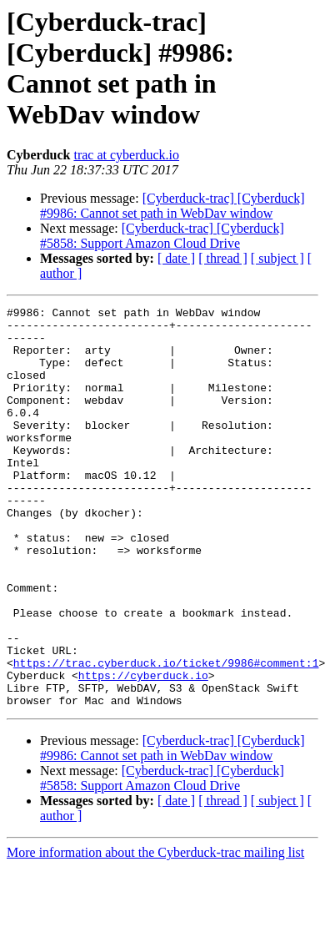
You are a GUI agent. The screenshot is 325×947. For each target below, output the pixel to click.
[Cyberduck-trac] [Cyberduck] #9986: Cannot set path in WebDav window (172, 205)
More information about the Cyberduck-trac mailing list (155, 932)
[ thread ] (223, 258)
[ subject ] (277, 258)
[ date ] (176, 258)
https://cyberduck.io (143, 750)
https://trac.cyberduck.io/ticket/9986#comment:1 (166, 735)
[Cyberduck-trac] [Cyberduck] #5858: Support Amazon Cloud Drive (162, 235)
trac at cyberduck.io (126, 155)
